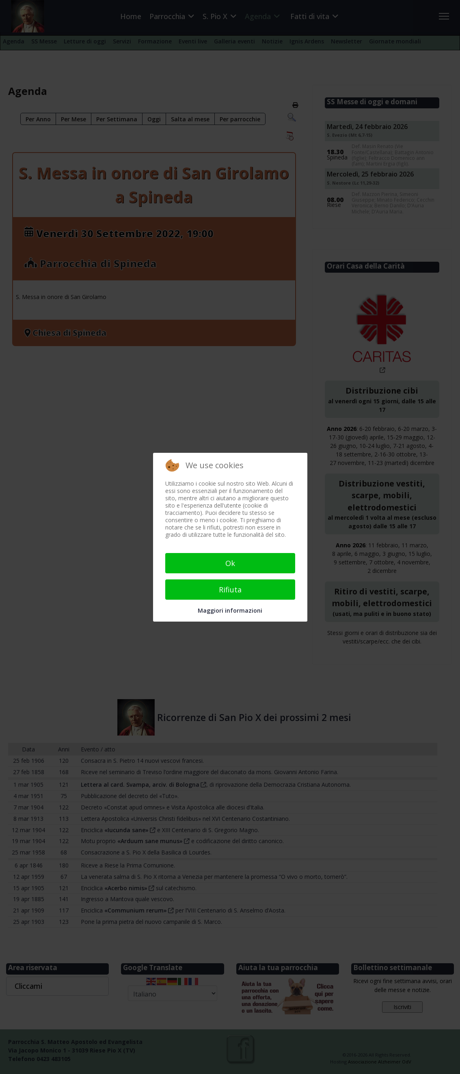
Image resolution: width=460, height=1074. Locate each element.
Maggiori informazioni (230, 610)
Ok (230, 563)
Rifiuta (230, 589)
